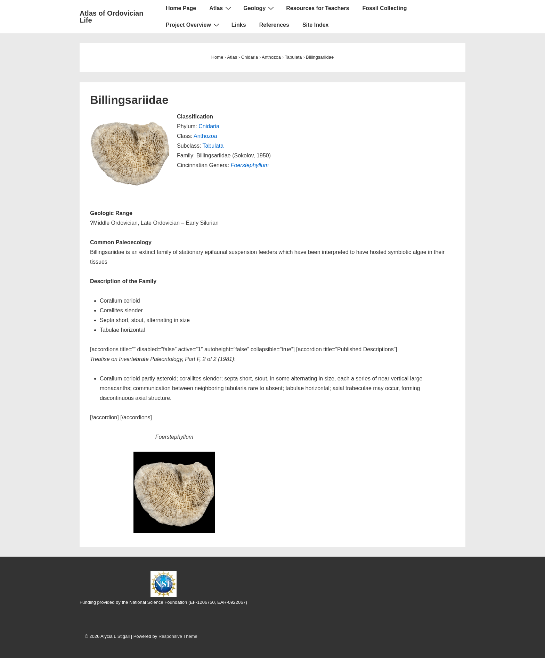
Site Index (315, 25)
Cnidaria (208, 126)
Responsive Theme (177, 636)
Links (238, 25)
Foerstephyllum (250, 165)
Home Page (181, 8)
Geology (259, 8)
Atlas (221, 8)
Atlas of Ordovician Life (111, 16)
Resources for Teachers (317, 8)
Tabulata (213, 146)
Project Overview (193, 25)
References (274, 25)
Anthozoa (205, 136)
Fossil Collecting (384, 8)
